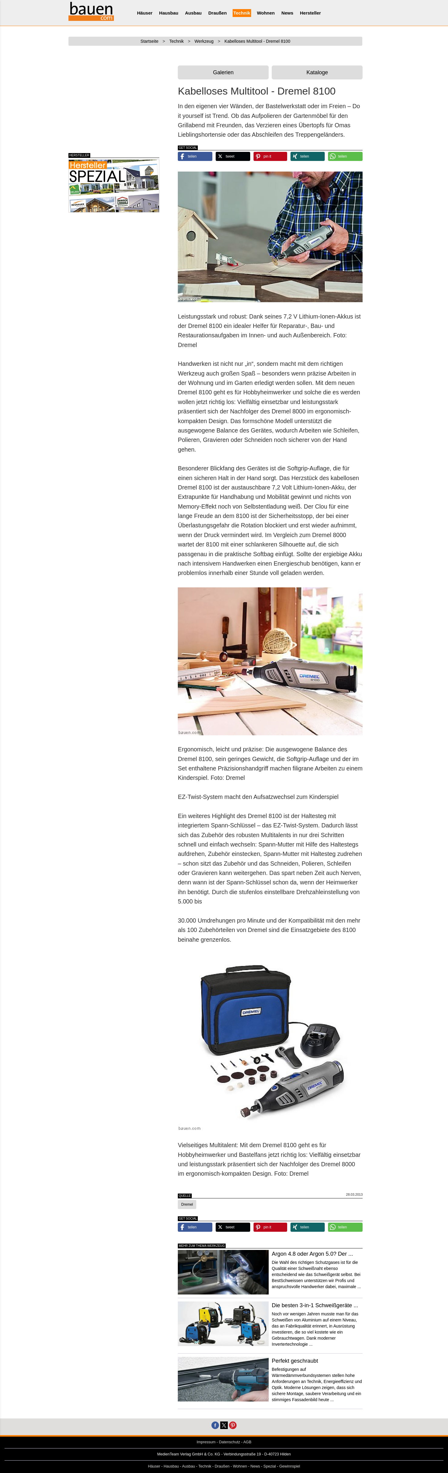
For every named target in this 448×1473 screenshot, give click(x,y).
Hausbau (168, 12)
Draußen (217, 12)
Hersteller (310, 12)
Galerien (223, 72)
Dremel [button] (187, 1204)
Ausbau (193, 12)
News (287, 12)
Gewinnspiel (289, 1466)
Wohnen (266, 12)
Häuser (145, 12)
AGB (247, 1442)
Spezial (270, 1466)
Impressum (206, 1442)
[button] (195, 156)
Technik (242, 12)
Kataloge (317, 72)
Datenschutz (229, 1442)
